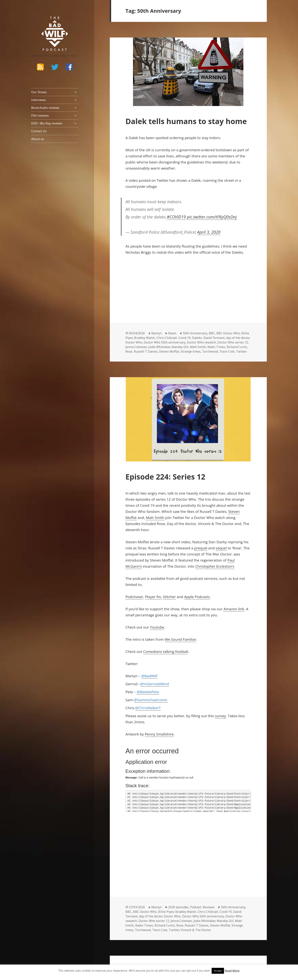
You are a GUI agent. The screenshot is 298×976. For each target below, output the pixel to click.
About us (37, 139)
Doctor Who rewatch (201, 342)
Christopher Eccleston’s (214, 566)
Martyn (156, 333)
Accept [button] (218, 970)
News (172, 333)
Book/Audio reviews (45, 108)
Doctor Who (133, 342)
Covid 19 (184, 338)
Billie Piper (166, 912)
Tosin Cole (226, 351)
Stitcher (169, 596)
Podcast (195, 907)
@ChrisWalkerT (148, 707)
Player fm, (153, 596)
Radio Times (216, 347)
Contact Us (39, 131)
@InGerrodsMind (154, 683)
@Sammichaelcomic (151, 699)
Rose (128, 351)
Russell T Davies (146, 351)
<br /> (136, 284)
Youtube (157, 627)
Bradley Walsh (144, 338)
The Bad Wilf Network (47, 22)
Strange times (191, 351)
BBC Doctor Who (228, 333)
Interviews (38, 100)
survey (220, 715)
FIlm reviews (40, 115)
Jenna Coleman (136, 347)
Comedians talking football (165, 651)
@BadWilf (149, 675)
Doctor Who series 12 (233, 342)
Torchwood (210, 351)
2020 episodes (178, 907)
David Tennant (214, 338)
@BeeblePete (148, 691)
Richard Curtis (237, 347)
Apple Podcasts (197, 596)
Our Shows (39, 92)
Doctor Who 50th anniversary (164, 342)
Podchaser (134, 596)
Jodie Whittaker (159, 347)
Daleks (197, 338)
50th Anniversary (195, 333)
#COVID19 (176, 217)
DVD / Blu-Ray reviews (46, 123)
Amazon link (233, 608)
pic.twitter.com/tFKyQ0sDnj (212, 217)
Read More (232, 970)
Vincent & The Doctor (196, 930)
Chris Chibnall (166, 338)
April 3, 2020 (208, 232)
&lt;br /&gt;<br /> (136, 841)
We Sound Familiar (180, 639)
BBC (212, 333)
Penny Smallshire (159, 734)
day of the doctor (237, 338)
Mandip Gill (180, 347)
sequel (221, 548)
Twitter (241, 351)
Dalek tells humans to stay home (186, 121)
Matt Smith (198, 347)
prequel (200, 548)
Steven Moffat (169, 351)
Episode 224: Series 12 (165, 477)
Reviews (208, 907)
